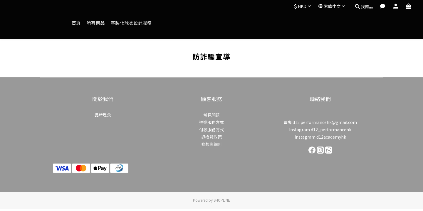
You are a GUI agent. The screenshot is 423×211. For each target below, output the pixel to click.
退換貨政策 (211, 137)
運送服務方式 (211, 122)
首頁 (76, 23)
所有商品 (96, 23)
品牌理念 (103, 115)
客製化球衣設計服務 (131, 23)
